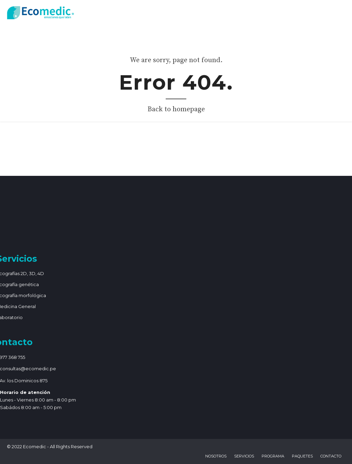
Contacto (330, 456)
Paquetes (302, 456)
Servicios (244, 456)
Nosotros (216, 456)
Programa (273, 456)
